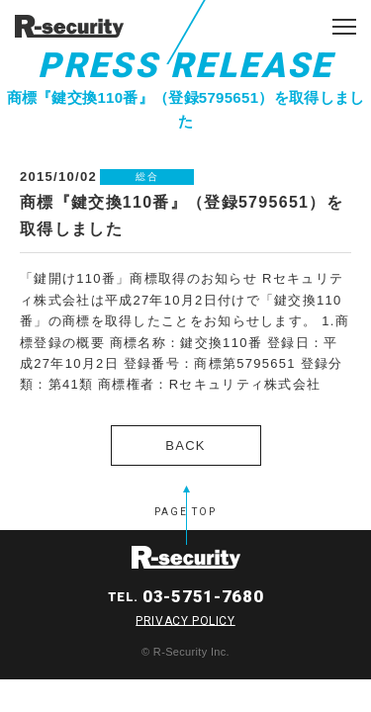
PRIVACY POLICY (185, 620)
